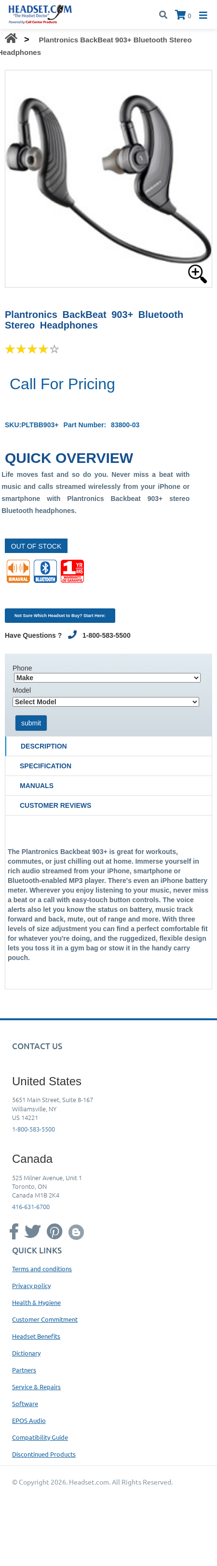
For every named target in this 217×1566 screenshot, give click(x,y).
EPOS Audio (29, 1420)
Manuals (37, 786)
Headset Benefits (36, 1336)
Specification (45, 766)
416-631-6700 (31, 1206)
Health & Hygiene (36, 1302)
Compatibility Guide (40, 1437)
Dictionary (26, 1353)
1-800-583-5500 (33, 1128)
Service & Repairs (36, 1386)
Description (44, 746)
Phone (22, 668)
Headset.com (89, 1481)
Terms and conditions (42, 1268)
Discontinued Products (44, 1454)
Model (22, 690)
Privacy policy (31, 1285)
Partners (24, 1370)
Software (25, 1403)
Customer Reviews (55, 805)
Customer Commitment (45, 1319)
